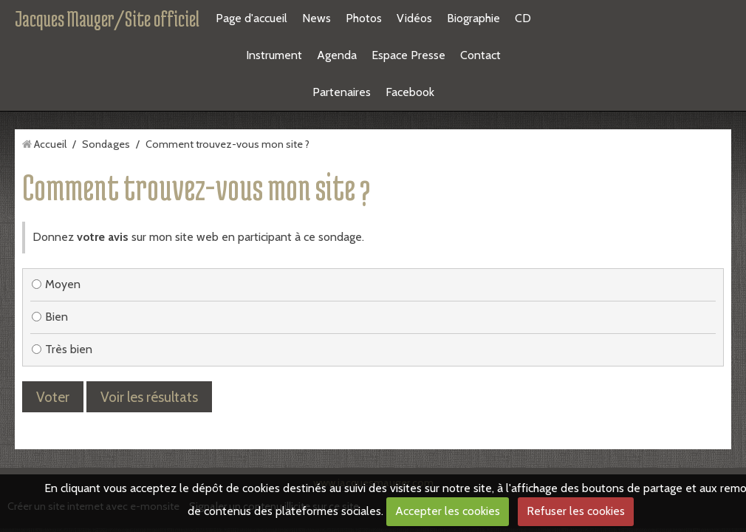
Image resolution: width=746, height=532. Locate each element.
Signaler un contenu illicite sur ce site (274, 395)
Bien (50, 206)
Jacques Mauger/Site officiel (107, 18)
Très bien (62, 238)
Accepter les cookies (447, 511)
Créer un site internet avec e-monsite (93, 395)
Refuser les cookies (576, 511)
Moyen (56, 173)
